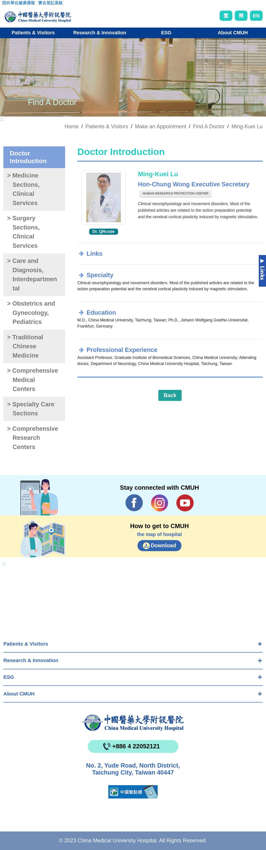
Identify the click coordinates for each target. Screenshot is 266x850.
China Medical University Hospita (133, 723)
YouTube (185, 502)
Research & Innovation (30, 660)
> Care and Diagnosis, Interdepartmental (32, 275)
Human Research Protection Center (175, 193)
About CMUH (19, 694)
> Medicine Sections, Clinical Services (23, 189)
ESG (8, 677)
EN (256, 16)
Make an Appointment (160, 126)
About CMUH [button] (233, 32)
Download (163, 545)
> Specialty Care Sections (30, 409)
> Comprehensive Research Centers (32, 437)
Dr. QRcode (104, 231)
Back (170, 395)
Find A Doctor (209, 126)
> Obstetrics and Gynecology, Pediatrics (31, 312)
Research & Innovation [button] (99, 32)
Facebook (134, 502)
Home (71, 126)
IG (159, 502)
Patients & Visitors (25, 644)
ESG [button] (166, 32)
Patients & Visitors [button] (33, 32)
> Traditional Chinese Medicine (25, 346)
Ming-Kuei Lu (247, 126)
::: (5, 4)
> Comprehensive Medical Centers (32, 379)
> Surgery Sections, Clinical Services (23, 232)
